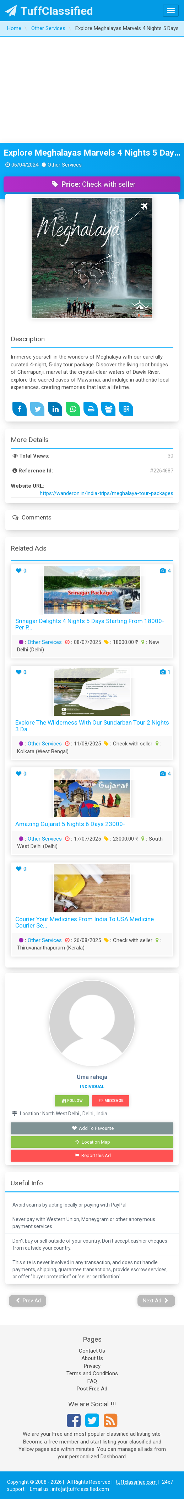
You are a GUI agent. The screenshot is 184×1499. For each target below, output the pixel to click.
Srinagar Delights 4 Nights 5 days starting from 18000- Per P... (89, 624)
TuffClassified (49, 11)
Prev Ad (28, 1300)
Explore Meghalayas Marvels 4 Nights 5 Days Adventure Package (92, 152)
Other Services (45, 642)
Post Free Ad (92, 1388)
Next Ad (155, 1300)
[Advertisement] (92, 89)
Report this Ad (93, 1155)
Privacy (92, 1366)
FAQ (92, 1381)
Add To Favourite (93, 1128)
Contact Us (92, 1351)
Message (111, 1100)
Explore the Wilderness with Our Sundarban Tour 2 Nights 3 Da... (92, 726)
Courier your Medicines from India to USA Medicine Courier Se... (84, 922)
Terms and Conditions (92, 1373)
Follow (72, 1100)
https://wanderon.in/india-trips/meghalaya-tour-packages (106, 493)
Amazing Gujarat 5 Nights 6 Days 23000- (70, 823)
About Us (92, 1358)
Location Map (92, 1142)
